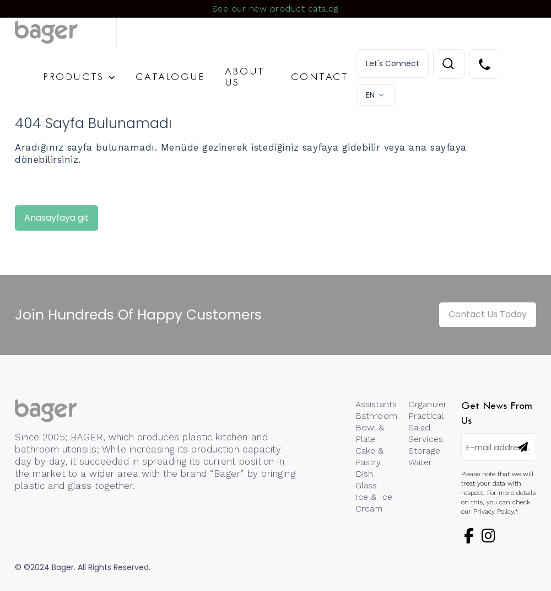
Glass (366, 485)
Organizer (427, 404)
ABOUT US (245, 77)
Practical (426, 416)
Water (420, 462)
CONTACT (319, 77)
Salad (419, 427)
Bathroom (376, 416)
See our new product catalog (275, 8)
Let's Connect (392, 63)
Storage (424, 450)
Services (425, 439)
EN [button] (370, 94)
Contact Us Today (488, 314)
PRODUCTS (73, 77)
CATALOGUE (170, 77)
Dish (364, 473)
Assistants (376, 404)
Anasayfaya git (56, 217)
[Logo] (66, 32)
